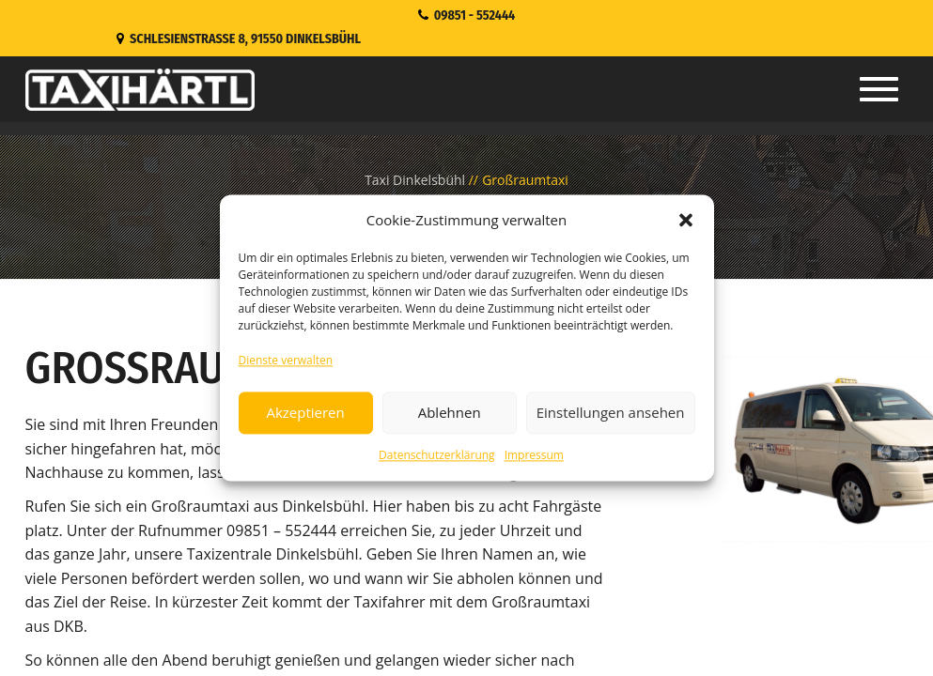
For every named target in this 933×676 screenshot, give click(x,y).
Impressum (534, 455)
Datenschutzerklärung (437, 455)
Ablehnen (449, 413)
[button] (685, 219)
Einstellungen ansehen (610, 413)
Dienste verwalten (286, 360)
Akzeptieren (305, 413)
